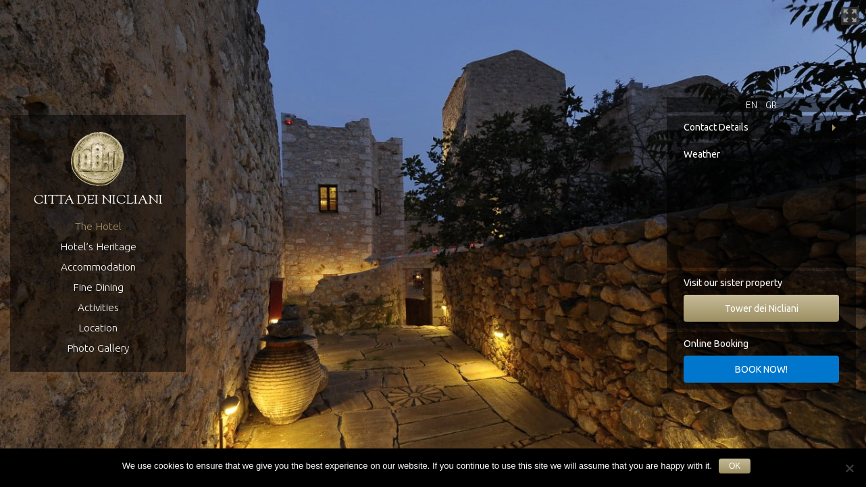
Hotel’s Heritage (98, 246)
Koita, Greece (761, 217)
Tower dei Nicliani (761, 308)
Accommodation (98, 267)
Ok (734, 466)
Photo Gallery (98, 348)
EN (751, 104)
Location (98, 327)
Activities (98, 307)
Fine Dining (98, 287)
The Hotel (98, 226)
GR (771, 104)
